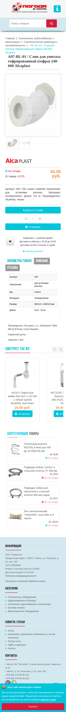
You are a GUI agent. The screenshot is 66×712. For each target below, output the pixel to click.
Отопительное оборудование (22, 597)
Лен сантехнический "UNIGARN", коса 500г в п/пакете (39, 515)
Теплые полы (14, 641)
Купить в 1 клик (33, 210)
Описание (42, 261)
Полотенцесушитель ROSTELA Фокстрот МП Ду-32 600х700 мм (37, 447)
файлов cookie (48, 699)
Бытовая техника (16, 607)
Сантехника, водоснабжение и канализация (29, 604)
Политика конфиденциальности (20, 576)
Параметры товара (19, 261)
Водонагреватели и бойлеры (22, 600)
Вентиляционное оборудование (23, 611)
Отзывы (12, 268)
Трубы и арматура (17, 645)
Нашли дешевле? (33, 251)
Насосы (11, 648)
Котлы (11, 630)
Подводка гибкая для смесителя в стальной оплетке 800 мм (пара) (37, 491)
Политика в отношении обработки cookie (25, 581)
